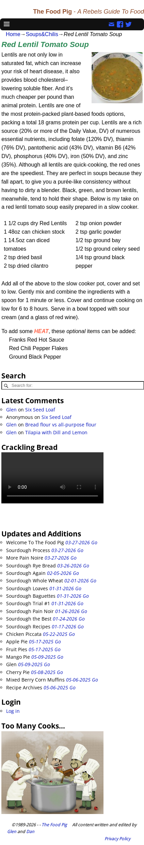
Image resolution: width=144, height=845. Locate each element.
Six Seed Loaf (40, 409)
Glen (11, 409)
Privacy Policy (117, 838)
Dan (30, 831)
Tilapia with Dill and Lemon (56, 432)
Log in (13, 711)
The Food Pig (54, 824)
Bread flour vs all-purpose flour (60, 424)
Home (13, 34)
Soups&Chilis (42, 34)
